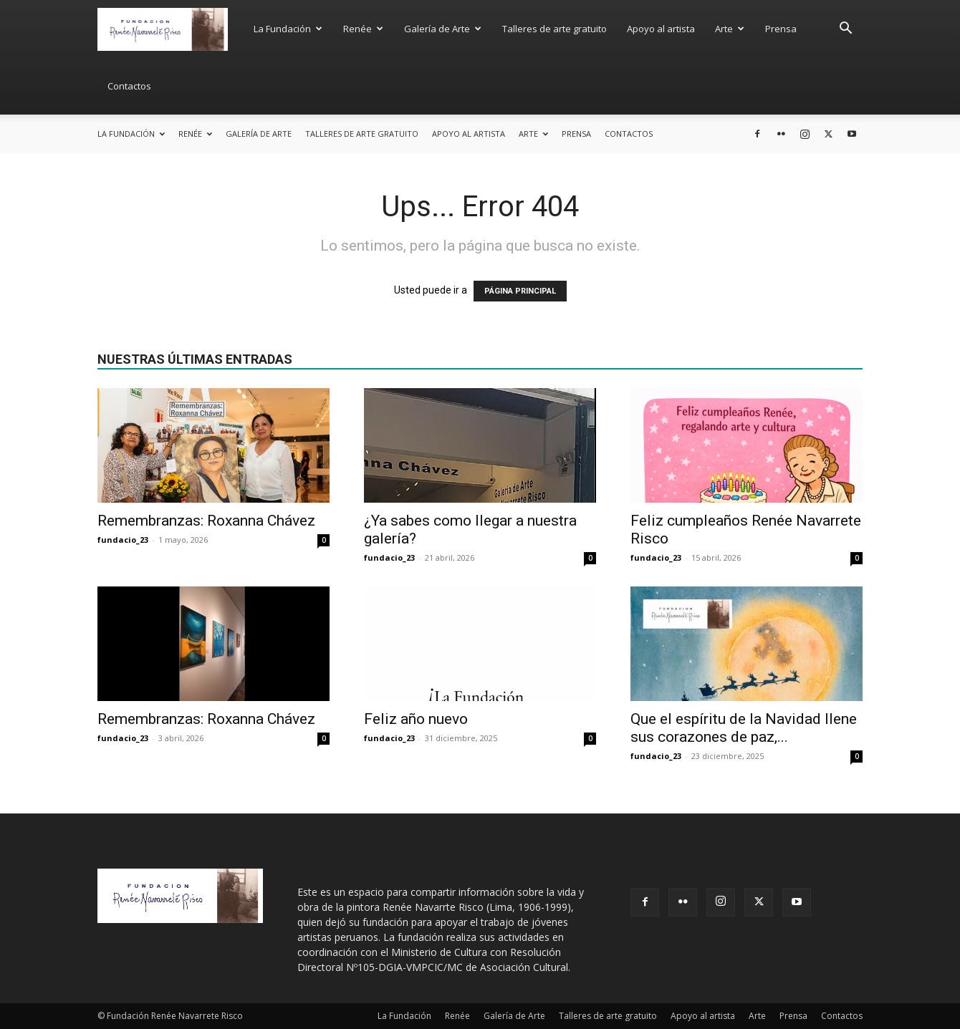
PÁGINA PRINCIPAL (520, 291)
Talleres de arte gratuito (554, 28)
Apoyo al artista (661, 28)
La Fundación (288, 28)
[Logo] (170, 28)
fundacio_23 (122, 539)
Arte (729, 28)
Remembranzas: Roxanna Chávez (206, 520)
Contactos (129, 85)
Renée (363, 28)
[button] (845, 30)
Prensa (781, 28)
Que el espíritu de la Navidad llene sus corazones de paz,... (743, 727)
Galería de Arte (442, 28)
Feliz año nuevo (416, 719)
